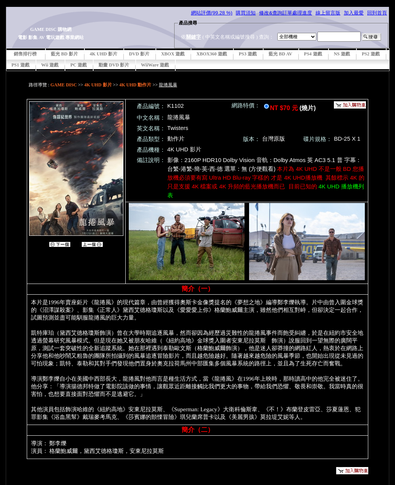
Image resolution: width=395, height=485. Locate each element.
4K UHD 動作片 (135, 85)
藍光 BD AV (280, 54)
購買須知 (246, 13)
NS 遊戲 (342, 54)
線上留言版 (328, 13)
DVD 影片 (139, 54)
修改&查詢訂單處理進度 (285, 13)
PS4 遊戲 (313, 54)
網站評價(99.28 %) (211, 13)
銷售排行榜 (25, 54)
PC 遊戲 (78, 65)
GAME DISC (63, 85)
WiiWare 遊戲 (155, 65)
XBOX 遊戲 (173, 54)
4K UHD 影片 (103, 54)
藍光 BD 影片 (64, 54)
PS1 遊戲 (20, 65)
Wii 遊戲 (50, 65)
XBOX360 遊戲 (211, 54)
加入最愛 (354, 13)
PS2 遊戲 (370, 54)
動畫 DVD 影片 (113, 65)
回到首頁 (377, 13)
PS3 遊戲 (247, 54)
